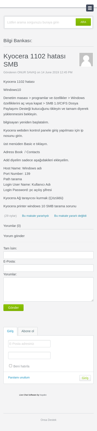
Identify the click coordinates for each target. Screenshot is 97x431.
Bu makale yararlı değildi (70, 215)
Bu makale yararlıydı (35, 215)
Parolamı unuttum (19, 377)
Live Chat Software (27, 395)
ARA (83, 22)
